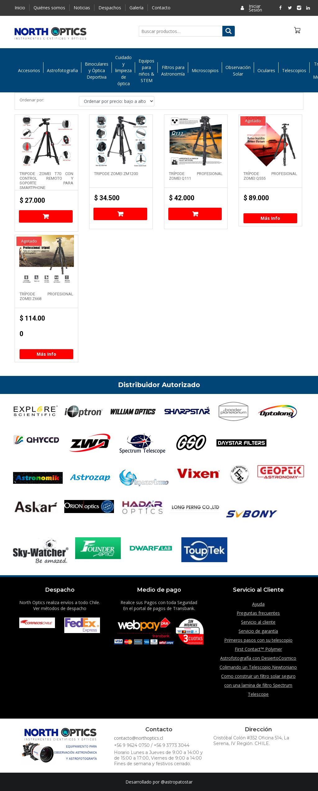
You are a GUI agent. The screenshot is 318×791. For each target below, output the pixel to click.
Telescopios (294, 72)
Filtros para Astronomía (173, 72)
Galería (136, 8)
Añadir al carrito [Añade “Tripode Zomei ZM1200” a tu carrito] (120, 214)
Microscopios (205, 72)
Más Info (270, 218)
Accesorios (29, 72)
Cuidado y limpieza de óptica (123, 72)
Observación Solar (238, 72)
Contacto (161, 8)
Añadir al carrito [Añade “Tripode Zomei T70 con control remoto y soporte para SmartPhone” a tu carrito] (46, 216)
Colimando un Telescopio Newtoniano (258, 667)
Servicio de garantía (258, 631)
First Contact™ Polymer (258, 649)
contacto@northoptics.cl (138, 738)
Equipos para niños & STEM (146, 72)
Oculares (266, 72)
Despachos (109, 8)
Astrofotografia (62, 72)
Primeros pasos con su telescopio (258, 640)
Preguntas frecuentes (258, 613)
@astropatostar (177, 782)
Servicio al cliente (258, 622)
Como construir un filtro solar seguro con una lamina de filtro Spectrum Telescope (258, 685)
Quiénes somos (49, 8)
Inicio (20, 8)
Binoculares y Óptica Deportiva (96, 71)
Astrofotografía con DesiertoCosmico (258, 658)
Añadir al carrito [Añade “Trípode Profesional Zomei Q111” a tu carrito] (195, 214)
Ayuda (258, 604)
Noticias (82, 8)
